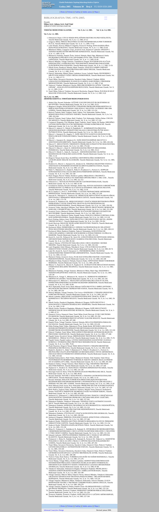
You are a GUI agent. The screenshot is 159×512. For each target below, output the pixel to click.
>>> (105, 19)
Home (63, 12)
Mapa (96, 12)
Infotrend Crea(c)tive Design (54, 510)
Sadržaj (77, 12)
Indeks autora (87, 12)
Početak (70, 12)
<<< (105, 17)
